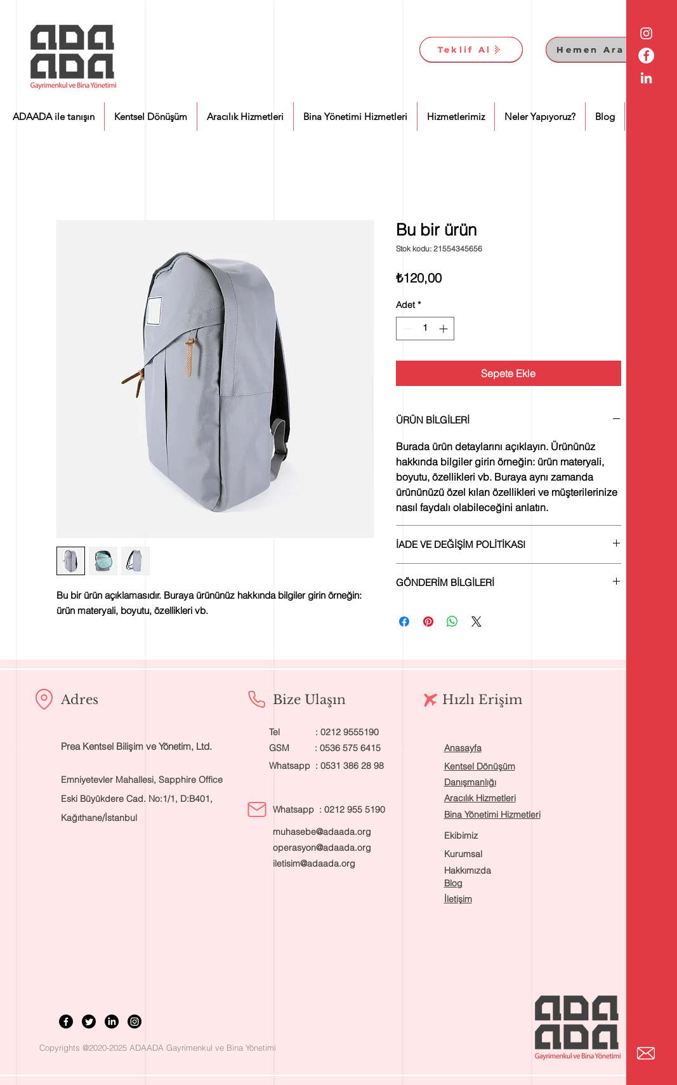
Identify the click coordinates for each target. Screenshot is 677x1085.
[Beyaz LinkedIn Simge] (646, 78)
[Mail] (257, 809)
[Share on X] (476, 621)
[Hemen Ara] (597, 49)
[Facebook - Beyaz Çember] (646, 55)
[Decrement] (406, 328)
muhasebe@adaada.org (322, 831)
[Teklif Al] (471, 49)
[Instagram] (134, 1021)
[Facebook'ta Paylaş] (404, 621)
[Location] (44, 699)
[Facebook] (66, 1021)
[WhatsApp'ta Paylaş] (452, 621)
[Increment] (444, 328)
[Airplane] (431, 700)
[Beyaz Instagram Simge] (646, 33)
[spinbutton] (425, 328)
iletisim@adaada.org (314, 863)
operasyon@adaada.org (322, 847)
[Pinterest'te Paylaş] (428, 621)
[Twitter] (89, 1021)
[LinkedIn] (112, 1021)
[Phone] (257, 699)
